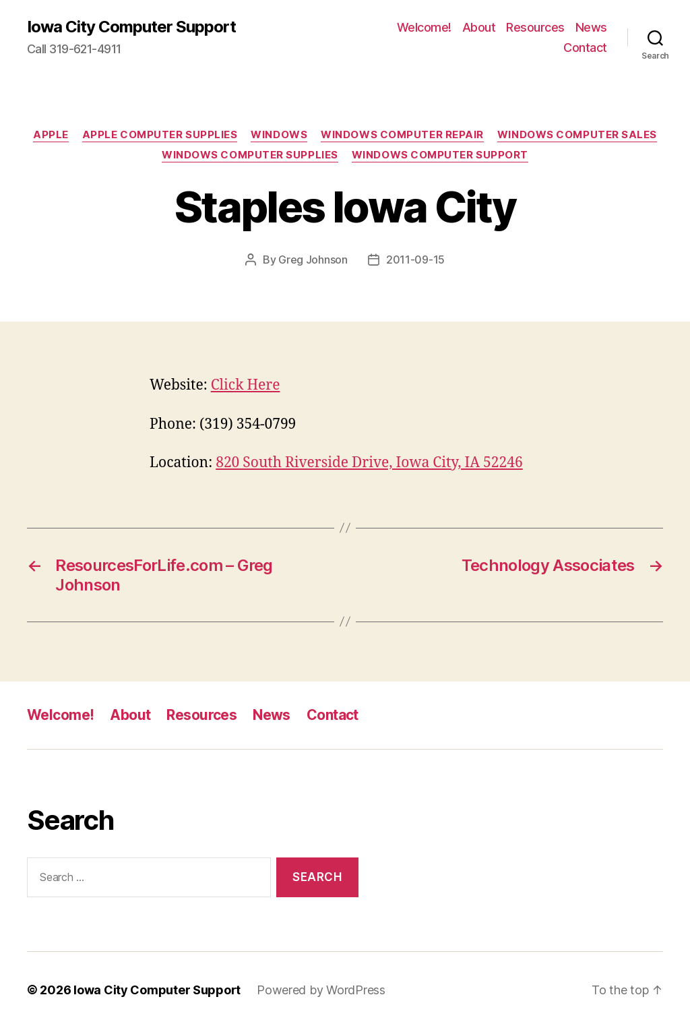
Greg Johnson (313, 259)
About (479, 27)
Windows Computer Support (440, 155)
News (591, 27)
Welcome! (424, 27)
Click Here (245, 385)
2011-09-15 (415, 259)
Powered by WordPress (321, 990)
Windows (279, 135)
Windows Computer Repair (402, 135)
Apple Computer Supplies (160, 135)
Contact (585, 47)
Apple (51, 135)
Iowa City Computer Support (131, 27)
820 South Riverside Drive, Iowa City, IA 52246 (369, 463)
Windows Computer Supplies (250, 155)
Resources (535, 27)
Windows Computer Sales (577, 135)
